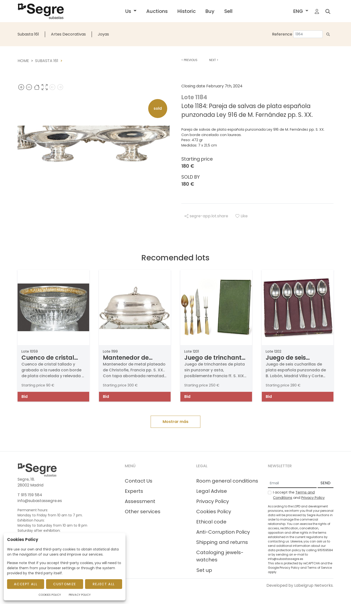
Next (213, 60)
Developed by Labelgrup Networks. (299, 585)
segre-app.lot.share (206, 216)
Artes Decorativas (68, 34)
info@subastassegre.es (40, 500)
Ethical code (211, 521)
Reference (282, 34)
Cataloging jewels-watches (220, 556)
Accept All (25, 584)
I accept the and (299, 495)
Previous (189, 60)
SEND (326, 483)
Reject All (104, 584)
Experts (134, 491)
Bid (24, 396)
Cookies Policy (213, 511)
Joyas (103, 34)
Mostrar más (175, 421)
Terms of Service (319, 568)
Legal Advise (211, 491)
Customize (64, 584)
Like (241, 216)
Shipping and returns (222, 542)
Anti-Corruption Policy (223, 532)
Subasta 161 (28, 34)
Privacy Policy (212, 501)
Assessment (140, 501)
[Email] (292, 483)
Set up (204, 570)
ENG (298, 11)
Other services (142, 511)
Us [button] (128, 11)
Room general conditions (227, 480)
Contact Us (138, 480)
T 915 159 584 (30, 495)
